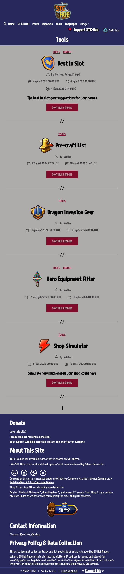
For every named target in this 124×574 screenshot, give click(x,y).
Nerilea (59, 74)
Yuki (77, 74)
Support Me (93, 570)
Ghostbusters (49, 492)
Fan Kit (28, 487)
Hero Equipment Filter (71, 278)
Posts (35, 24)
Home (11, 24)
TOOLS (56, 52)
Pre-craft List (70, 145)
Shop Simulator (71, 345)
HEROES (67, 52)
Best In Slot (71, 63)
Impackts (47, 24)
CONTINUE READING (62, 107)
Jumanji (69, 492)
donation (44, 436)
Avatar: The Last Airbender (24, 492)
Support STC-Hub (86, 29)
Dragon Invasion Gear (70, 212)
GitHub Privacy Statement (83, 563)
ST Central (23, 24)
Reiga (68, 74)
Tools (59, 24)
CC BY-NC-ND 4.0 (69, 571)
